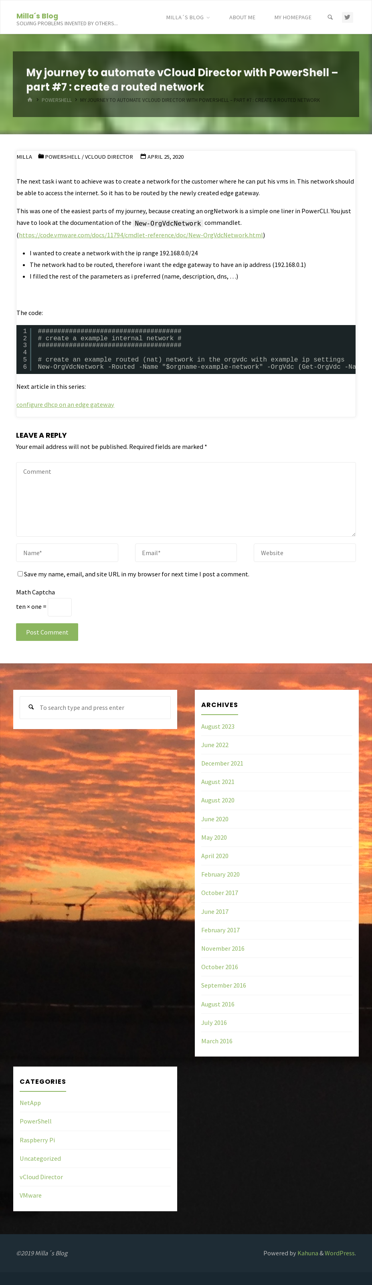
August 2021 (218, 782)
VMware (31, 1195)
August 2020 (218, 800)
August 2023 (218, 726)
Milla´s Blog (37, 15)
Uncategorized (40, 1158)
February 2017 (220, 930)
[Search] (330, 17)
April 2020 (214, 856)
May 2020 (214, 837)
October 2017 (219, 893)
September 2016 (223, 985)
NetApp (30, 1103)
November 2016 (223, 948)
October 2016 (219, 967)
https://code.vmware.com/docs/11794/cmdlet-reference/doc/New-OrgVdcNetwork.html (141, 235)
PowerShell (63, 156)
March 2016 (216, 1041)
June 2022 (214, 745)
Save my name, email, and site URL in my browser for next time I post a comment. (133, 574)
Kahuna (307, 1253)
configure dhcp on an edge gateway (65, 404)
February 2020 (220, 874)
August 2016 (218, 1004)
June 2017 (214, 911)
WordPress (340, 1253)
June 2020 (214, 819)
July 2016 (214, 1022)
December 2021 (222, 763)
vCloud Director (109, 156)
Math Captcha (35, 592)
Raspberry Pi (37, 1140)
